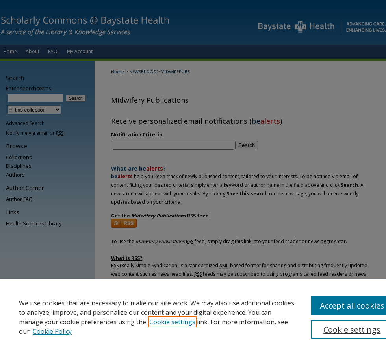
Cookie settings (172, 322)
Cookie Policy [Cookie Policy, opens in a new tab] (52, 331)
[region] (193, 317)
